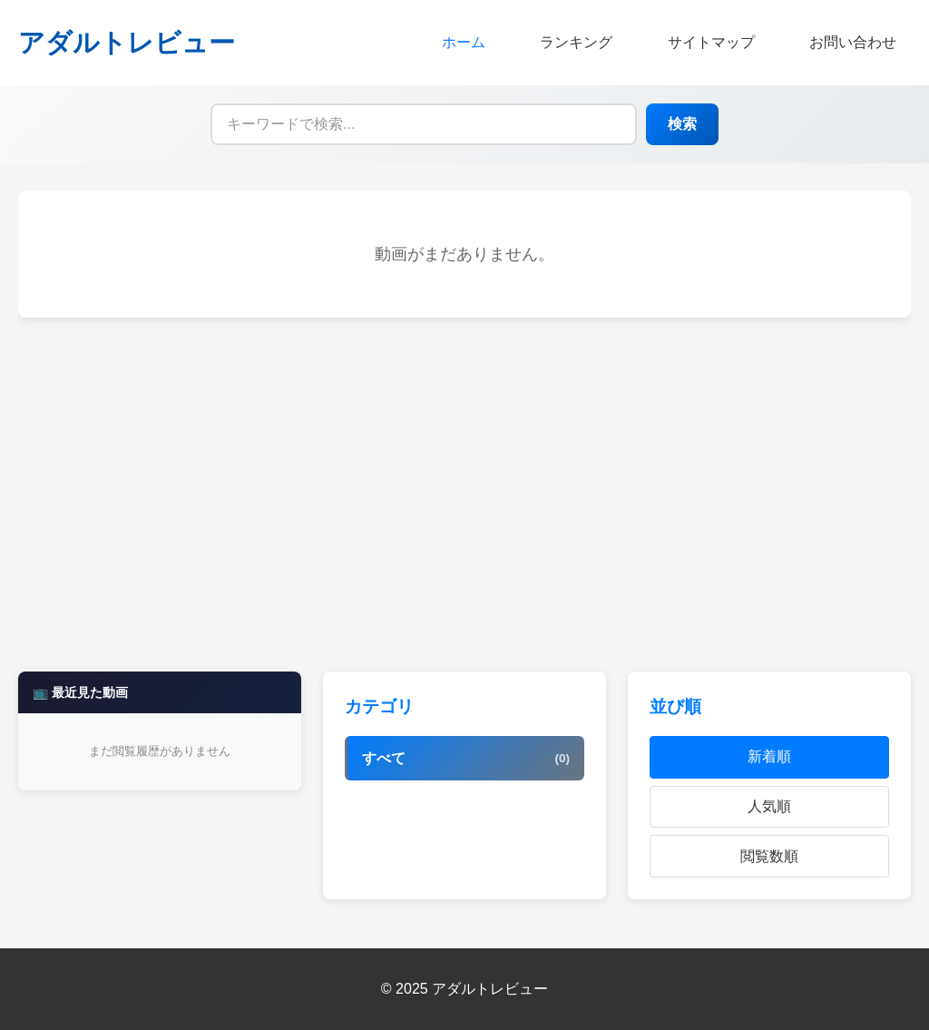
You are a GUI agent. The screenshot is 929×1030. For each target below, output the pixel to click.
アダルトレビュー (126, 42)
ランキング (576, 42)
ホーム (463, 42)
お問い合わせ (852, 42)
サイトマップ (711, 42)
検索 (682, 124)
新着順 (769, 756)
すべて (466, 759)
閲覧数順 (769, 856)
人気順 (769, 806)
